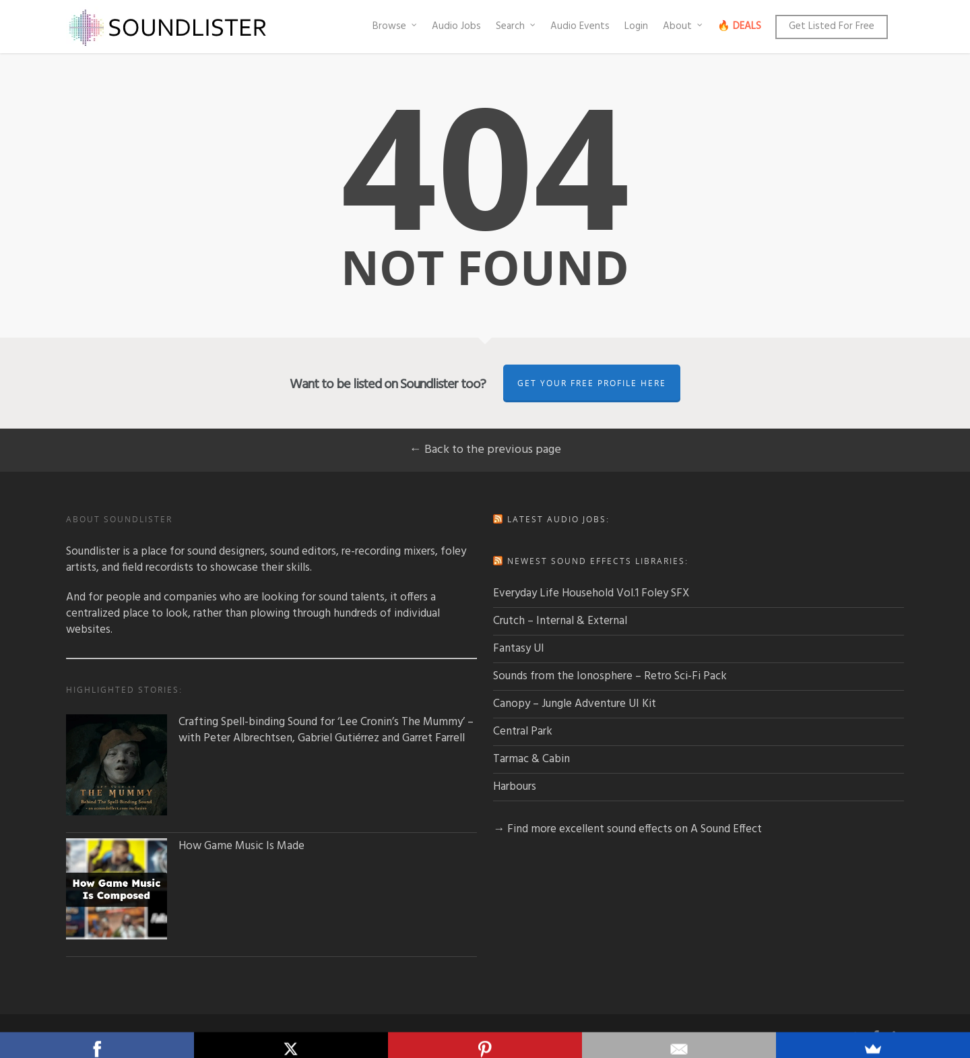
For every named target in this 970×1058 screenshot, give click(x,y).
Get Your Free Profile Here (591, 383)
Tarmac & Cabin (531, 759)
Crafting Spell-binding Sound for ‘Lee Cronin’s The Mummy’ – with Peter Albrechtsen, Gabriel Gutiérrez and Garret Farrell (270, 730)
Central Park (522, 731)
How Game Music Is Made (185, 846)
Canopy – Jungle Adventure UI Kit (574, 704)
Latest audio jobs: (558, 519)
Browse (395, 26)
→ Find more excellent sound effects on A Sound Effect (627, 829)
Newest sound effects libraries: (597, 561)
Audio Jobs (456, 26)
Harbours (514, 787)
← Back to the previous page (485, 450)
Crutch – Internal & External (560, 621)
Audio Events (580, 26)
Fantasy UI (518, 649)
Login (636, 26)
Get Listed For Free (831, 26)
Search (516, 26)
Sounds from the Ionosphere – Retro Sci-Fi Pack (610, 676)
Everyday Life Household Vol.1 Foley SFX (591, 593)
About (683, 26)
